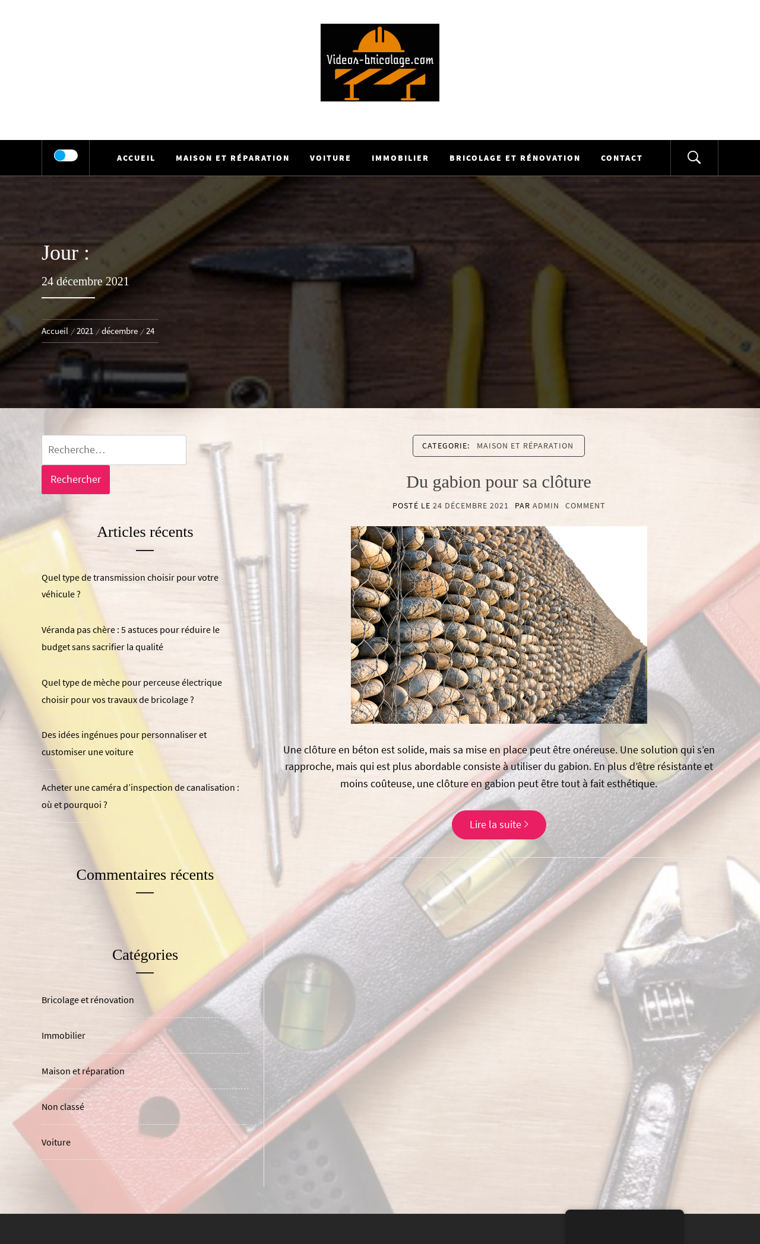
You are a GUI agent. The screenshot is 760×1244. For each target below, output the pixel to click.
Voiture (331, 157)
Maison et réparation (233, 157)
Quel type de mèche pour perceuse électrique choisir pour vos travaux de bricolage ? (132, 690)
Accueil (136, 157)
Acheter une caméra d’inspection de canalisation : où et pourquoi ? (140, 795)
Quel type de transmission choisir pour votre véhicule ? (130, 585)
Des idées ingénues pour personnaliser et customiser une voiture (124, 743)
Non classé (63, 1106)
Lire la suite (499, 824)
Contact (622, 157)
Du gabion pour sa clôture (498, 481)
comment (585, 505)
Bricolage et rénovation (515, 157)
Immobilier (400, 157)
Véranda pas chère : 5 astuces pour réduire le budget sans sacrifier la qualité (131, 638)
